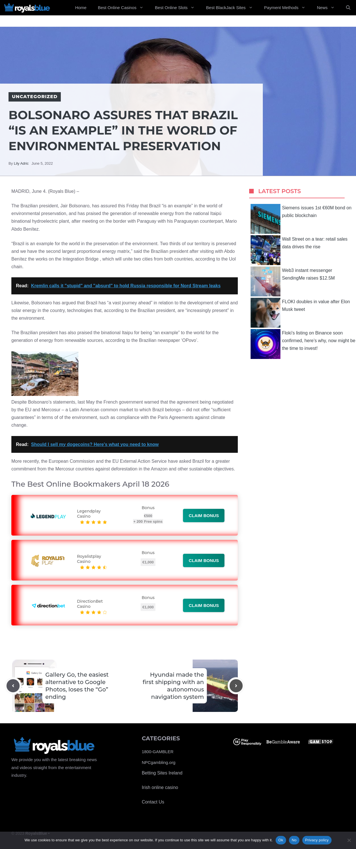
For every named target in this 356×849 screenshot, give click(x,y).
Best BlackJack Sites (232, 7)
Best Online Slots (177, 7)
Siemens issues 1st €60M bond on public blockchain (301, 219)
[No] (349, 840)
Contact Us (153, 802)
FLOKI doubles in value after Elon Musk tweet (300, 313)
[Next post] (236, 685)
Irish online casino (160, 787)
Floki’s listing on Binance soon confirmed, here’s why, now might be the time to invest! (303, 344)
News (328, 7)
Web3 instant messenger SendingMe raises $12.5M (293, 281)
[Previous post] (13, 685)
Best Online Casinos (123, 7)
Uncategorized (34, 96)
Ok (280, 840)
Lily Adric (21, 163)
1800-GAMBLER (158, 751)
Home (80, 7)
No (294, 840)
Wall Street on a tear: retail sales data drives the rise (299, 250)
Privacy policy (317, 840)
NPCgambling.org (158, 762)
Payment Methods (287, 7)
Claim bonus (204, 515)
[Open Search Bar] (348, 7)
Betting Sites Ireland (162, 772)
